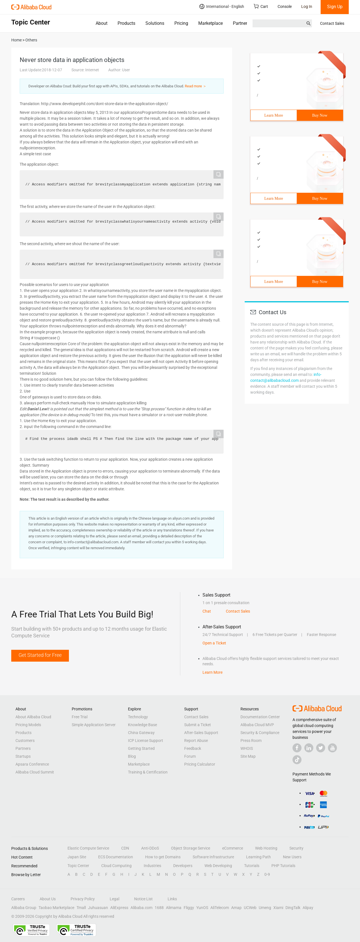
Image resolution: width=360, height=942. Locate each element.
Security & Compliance (259, 732)
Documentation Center (260, 717)
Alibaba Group (23, 907)
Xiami (278, 907)
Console (285, 6)
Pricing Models (28, 724)
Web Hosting (266, 848)
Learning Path (258, 857)
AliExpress (119, 907)
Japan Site (77, 857)
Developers (182, 865)
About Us (48, 899)
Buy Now (319, 115)
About (101, 23)
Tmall (81, 907)
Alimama (173, 907)
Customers (25, 740)
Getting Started (141, 748)
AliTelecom (219, 907)
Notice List (143, 899)
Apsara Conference (32, 764)
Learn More (273, 115)
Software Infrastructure (213, 857)
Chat (206, 611)
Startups (23, 756)
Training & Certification (148, 772)
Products (126, 23)
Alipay (308, 907)
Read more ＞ (195, 86)
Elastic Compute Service (88, 848)
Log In (306, 6)
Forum (190, 756)
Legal (114, 899)
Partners (241, 23)
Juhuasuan (98, 907)
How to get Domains (163, 857)
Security (296, 848)
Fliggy (189, 907)
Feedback (192, 748)
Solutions (154, 23)
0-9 (267, 874)
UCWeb (250, 907)
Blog (132, 756)
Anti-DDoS (150, 848)
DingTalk (292, 907)
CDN (125, 848)
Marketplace (210, 23)
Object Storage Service (190, 848)
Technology (138, 717)
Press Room (251, 740)
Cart (261, 6)
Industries (152, 865)
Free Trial (79, 717)
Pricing (181, 23)
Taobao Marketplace (56, 907)
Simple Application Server (94, 724)
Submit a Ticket (197, 724)
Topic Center (78, 865)
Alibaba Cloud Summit (34, 772)
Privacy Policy (83, 899)
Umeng (265, 907)
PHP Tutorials (283, 865)
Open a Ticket (214, 643)
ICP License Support (145, 740)
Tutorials (251, 865)
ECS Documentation (115, 857)
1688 (159, 907)
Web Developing (218, 865)
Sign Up (335, 6)
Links (172, 899)
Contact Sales (332, 23)
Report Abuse (196, 740)
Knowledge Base (142, 724)
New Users (292, 857)
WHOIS (246, 748)
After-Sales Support (201, 732)
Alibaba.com (141, 907)
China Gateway (141, 732)
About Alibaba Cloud (33, 717)
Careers (18, 899)
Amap (236, 907)
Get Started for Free (40, 655)
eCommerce (232, 848)
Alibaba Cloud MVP (257, 724)
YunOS (202, 907)
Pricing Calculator (199, 764)
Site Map (248, 756)
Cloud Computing (116, 865)
